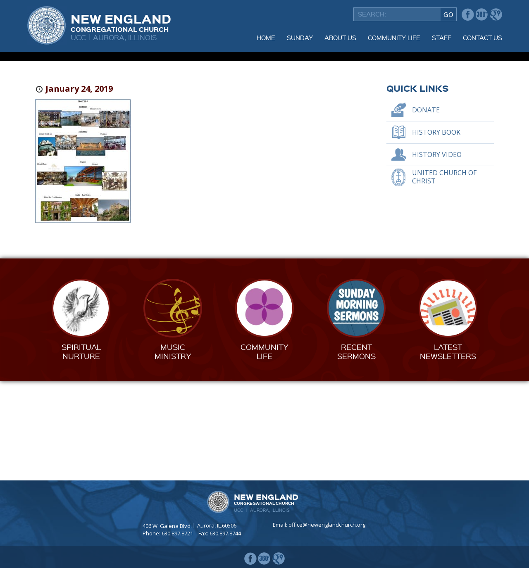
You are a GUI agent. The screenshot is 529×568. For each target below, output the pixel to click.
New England (121, 22)
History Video (437, 253)
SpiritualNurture (81, 450)
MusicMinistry (173, 450)
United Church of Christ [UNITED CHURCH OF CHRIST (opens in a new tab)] (444, 276)
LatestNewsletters (448, 450)
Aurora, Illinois (125, 37)
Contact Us (482, 37)
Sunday (300, 37)
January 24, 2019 (79, 187)
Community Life (394, 37)
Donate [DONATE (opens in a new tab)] (426, 209)
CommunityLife (264, 450)
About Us (340, 37)
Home (266, 37)
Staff (441, 37)
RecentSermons (356, 450)
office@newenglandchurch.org (326, 524)
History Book (436, 231)
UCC (78, 37)
